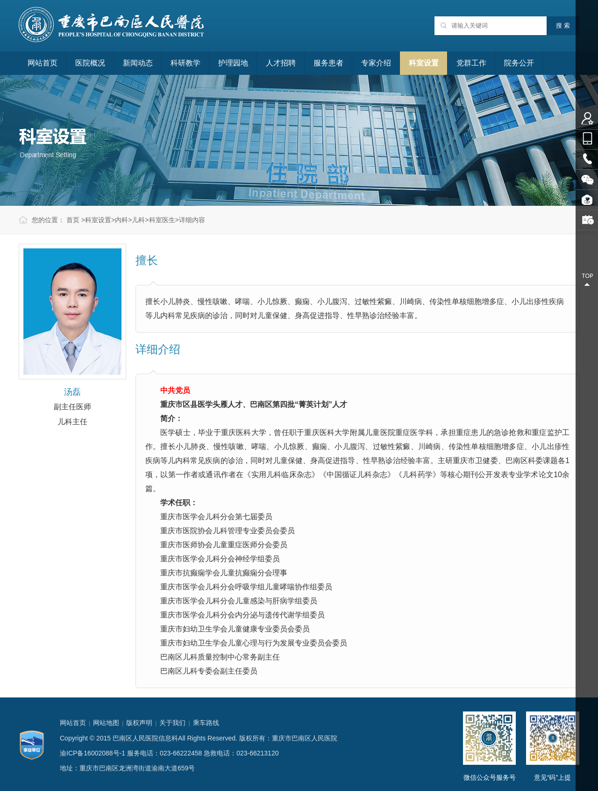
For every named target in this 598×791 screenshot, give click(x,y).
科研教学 (185, 63)
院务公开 (519, 63)
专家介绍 (376, 63)
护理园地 (233, 63)
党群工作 (471, 63)
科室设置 (424, 63)
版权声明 (139, 722)
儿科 (138, 220)
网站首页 (42, 63)
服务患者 (328, 63)
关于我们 (172, 722)
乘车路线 (206, 722)
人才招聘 (281, 63)
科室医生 (162, 220)
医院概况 (90, 63)
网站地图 (106, 722)
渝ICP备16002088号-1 (92, 753)
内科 (121, 220)
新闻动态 (138, 63)
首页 (72, 220)
